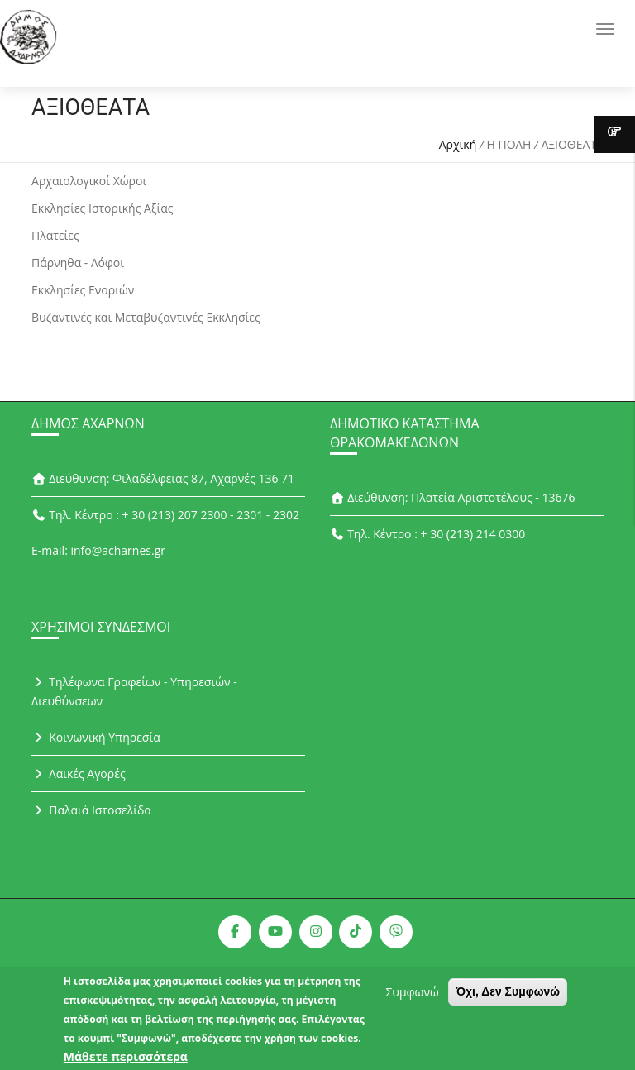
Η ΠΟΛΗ (509, 144)
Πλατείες (55, 235)
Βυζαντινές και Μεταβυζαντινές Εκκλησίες (145, 317)
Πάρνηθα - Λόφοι (77, 262)
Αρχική (458, 144)
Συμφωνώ (411, 999)
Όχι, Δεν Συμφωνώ (508, 999)
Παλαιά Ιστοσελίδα (91, 810)
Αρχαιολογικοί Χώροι (88, 181)
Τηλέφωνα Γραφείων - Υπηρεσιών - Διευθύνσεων (134, 691)
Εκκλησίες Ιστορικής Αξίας (102, 208)
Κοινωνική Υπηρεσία (95, 737)
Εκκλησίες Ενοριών (82, 290)
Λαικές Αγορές (78, 773)
